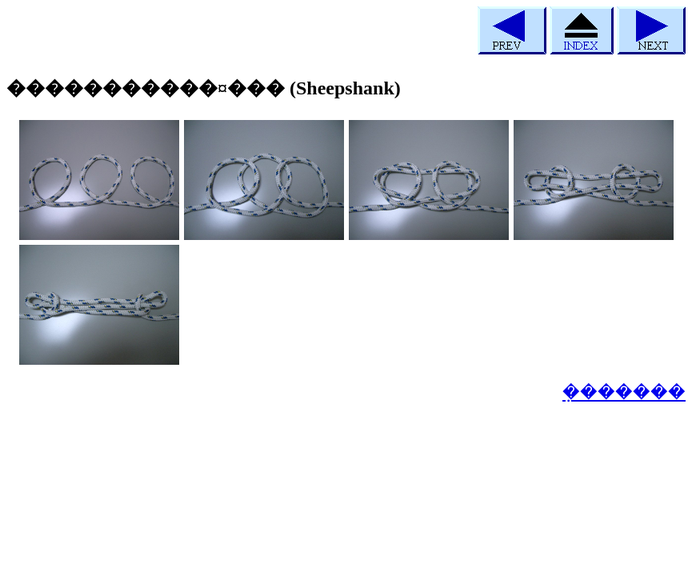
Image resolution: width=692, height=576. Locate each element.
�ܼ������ (624, 392)
